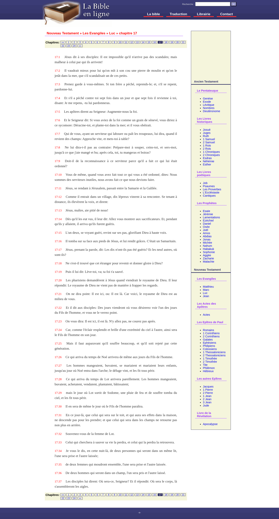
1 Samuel (209, 139)
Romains (208, 330)
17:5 (57, 111)
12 (131, 42)
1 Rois (207, 145)
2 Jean (207, 399)
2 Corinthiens (211, 336)
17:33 (58, 442)
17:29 (58, 392)
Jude (206, 405)
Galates (208, 339)
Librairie (203, 14)
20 (177, 42)
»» (80, 46)
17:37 (58, 481)
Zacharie (208, 258)
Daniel (207, 223)
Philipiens (209, 345)
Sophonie (209, 252)
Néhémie (208, 161)
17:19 (58, 271)
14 (143, 42)
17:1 (57, 57)
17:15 (58, 232)
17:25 (58, 343)
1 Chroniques (211, 151)
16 (154, 42)
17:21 (58, 294)
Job (205, 183)
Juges (206, 132)
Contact (226, 14)
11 (126, 42)
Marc (206, 289)
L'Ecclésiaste (211, 192)
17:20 (58, 280)
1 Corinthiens (211, 333)
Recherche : (188, 4)
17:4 (57, 98)
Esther (207, 164)
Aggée (207, 255)
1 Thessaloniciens (214, 352)
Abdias (207, 236)
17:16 (58, 241)
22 (63, 46)
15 (148, 42)
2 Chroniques (211, 155)
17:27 (58, 365)
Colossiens (210, 349)
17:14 (58, 219)
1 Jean (207, 396)
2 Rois (207, 148)
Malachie (208, 261)
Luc (205, 293)
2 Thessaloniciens (214, 355)
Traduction (178, 14)
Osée (206, 226)
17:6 (57, 120)
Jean (206, 296)
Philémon (209, 368)
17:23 (58, 321)
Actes (206, 314)
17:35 (58, 464)
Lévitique (208, 104)
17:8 (57, 147)
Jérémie (208, 214)
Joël (205, 230)
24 (74, 46)
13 (137, 42)
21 (183, 42)
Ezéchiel (208, 220)
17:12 (58, 196)
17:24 (58, 329)
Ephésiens (209, 342)
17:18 (58, 263)
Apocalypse (210, 424)
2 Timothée (210, 361)
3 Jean (207, 402)
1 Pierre (208, 389)
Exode (207, 101)
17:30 (58, 406)
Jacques (208, 386)
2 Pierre (208, 392)
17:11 (58, 188)
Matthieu (208, 286)
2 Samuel (209, 142)
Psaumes (209, 186)
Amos (206, 233)
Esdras (207, 158)
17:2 (57, 70)
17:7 (57, 133)
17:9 (57, 161)
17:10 (58, 174)
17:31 (58, 415)
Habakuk (208, 249)
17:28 (58, 379)
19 (171, 42)
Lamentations (211, 217)
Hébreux (208, 371)
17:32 (58, 433)
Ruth (206, 136)
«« (63, 42)
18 (166, 42)
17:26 (58, 357)
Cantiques (209, 195)
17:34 (58, 450)
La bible (153, 14)
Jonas (206, 239)
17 (160, 42)
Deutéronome (211, 111)
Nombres (208, 108)
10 (120, 42)
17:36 (58, 473)
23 (68, 46)
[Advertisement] (211, 54)
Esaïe (206, 211)
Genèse (208, 98)
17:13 (58, 210)
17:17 (58, 249)
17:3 (57, 84)
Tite (205, 364)
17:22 (58, 307)
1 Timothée (210, 358)
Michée (207, 242)
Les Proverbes (212, 189)
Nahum (207, 245)
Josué (206, 129)
